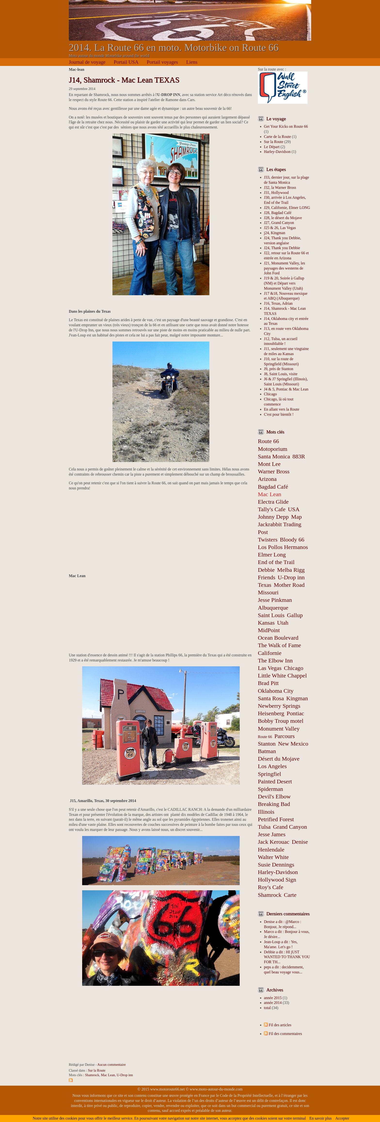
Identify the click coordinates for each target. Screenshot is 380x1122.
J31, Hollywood (276, 193)
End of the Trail (276, 562)
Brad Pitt (268, 683)
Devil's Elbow (274, 796)
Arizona (267, 479)
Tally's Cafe (271, 509)
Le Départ (271, 147)
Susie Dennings (276, 864)
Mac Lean (108, 1075)
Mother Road (289, 585)
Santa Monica (274, 456)
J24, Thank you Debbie (282, 248)
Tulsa (264, 827)
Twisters (267, 539)
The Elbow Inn (275, 660)
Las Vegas (270, 668)
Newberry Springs (279, 706)
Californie (269, 653)
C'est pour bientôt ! (278, 414)
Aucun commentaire (111, 1064)
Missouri (268, 592)
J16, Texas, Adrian (278, 303)
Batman (267, 751)
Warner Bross (274, 471)
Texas (264, 585)
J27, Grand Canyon (279, 223)
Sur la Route (96, 1070)
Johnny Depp (273, 517)
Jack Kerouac (273, 842)
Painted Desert (275, 781)
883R (299, 456)
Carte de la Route (277, 137)
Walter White (273, 857)
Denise (300, 842)
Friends (266, 577)
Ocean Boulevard (278, 638)
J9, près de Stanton (278, 369)
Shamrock (92, 1075)
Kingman (297, 698)
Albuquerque (273, 608)
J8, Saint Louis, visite (280, 374)
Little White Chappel (282, 675)
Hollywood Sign (277, 879)
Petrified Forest (276, 819)
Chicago (270, 394)
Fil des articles (280, 1025)
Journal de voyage (87, 62)
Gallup (295, 615)
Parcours (284, 736)
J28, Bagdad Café (277, 213)
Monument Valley (279, 728)
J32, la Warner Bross (280, 187)
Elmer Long (272, 554)
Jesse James (271, 834)
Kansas (266, 623)
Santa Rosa (271, 698)
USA (294, 509)
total (268, 1008)
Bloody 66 (292, 539)
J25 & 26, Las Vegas (280, 228)
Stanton (267, 743)
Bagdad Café (273, 487)
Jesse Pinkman (275, 600)
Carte (290, 895)
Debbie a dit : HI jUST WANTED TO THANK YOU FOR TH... (287, 957)
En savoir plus (320, 1118)
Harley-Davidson (277, 152)
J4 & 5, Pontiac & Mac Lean (286, 389)
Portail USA (126, 62)
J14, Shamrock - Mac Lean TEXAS (124, 79)
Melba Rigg (291, 570)
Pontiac (295, 713)
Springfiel (269, 774)
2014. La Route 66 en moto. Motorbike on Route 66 (173, 47)
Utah (282, 623)
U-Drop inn (125, 1075)
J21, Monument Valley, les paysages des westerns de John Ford (284, 268)
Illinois (266, 812)
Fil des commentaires (285, 1034)
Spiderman (270, 789)
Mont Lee (269, 464)
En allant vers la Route (281, 409)
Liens (191, 62)
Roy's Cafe (270, 887)
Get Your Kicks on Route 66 (286, 126)
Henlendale (271, 849)
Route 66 (265, 737)
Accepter (342, 1118)
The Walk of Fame (279, 645)
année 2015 (273, 998)
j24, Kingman (274, 233)
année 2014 (273, 1003)
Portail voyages (162, 62)
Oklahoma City (275, 691)
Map (296, 517)
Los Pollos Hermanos (283, 547)
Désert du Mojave (279, 759)
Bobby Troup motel (280, 721)
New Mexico (293, 743)
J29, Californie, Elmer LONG (287, 208)
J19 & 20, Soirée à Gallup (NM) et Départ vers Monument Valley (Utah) (284, 283)
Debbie (266, 570)
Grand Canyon (290, 827)
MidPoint (269, 630)
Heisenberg (271, 713)
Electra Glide (273, 502)
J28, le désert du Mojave (283, 218)
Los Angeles (272, 766)
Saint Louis (271, 615)
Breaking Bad (274, 804)
